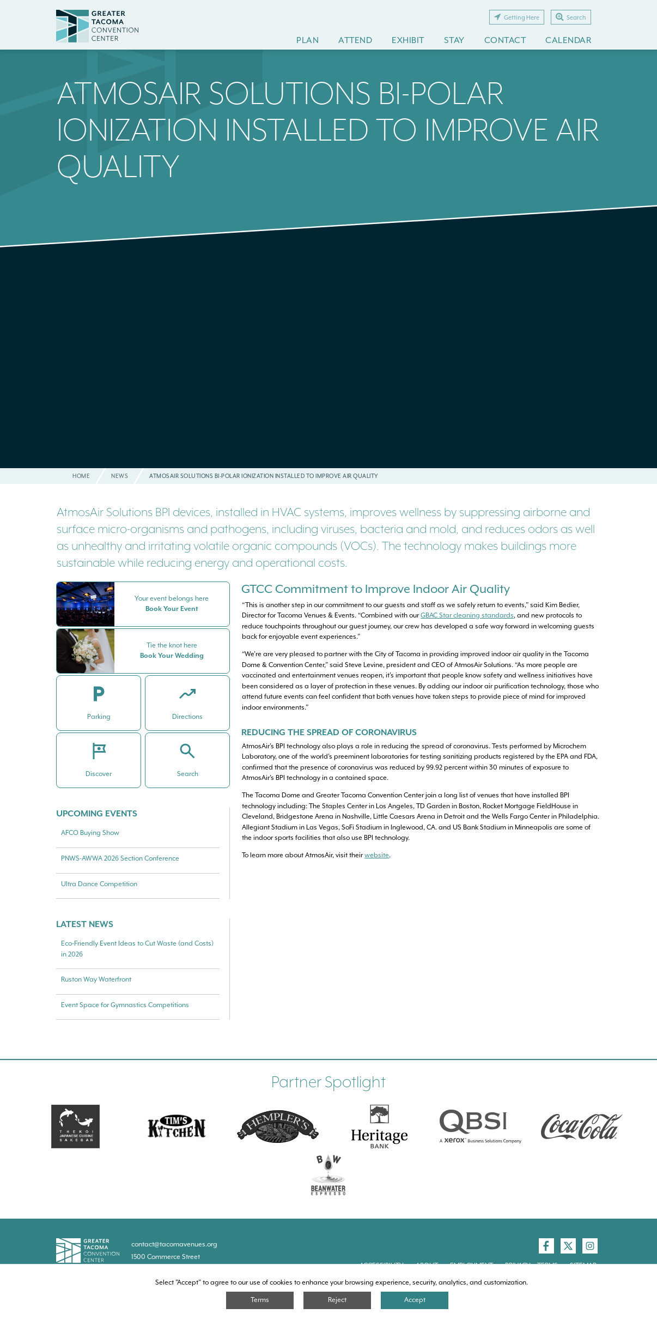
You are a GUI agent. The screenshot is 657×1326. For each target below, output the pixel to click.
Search (571, 17)
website (376, 855)
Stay (454, 40)
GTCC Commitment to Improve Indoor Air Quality (375, 589)
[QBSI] (480, 1126)
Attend (355, 40)
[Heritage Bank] (379, 1126)
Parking (99, 716)
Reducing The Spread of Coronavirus (330, 732)
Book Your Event (171, 609)
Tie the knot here (172, 645)
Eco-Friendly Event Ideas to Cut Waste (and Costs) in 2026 (137, 949)
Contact (505, 40)
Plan (307, 40)
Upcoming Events (96, 813)
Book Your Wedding (172, 655)
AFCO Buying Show (90, 833)
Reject (337, 1300)
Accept (414, 1300)
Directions (187, 716)
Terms (260, 1300)
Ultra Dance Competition (99, 884)
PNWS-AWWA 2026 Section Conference (120, 858)
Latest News (84, 924)
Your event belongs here (172, 598)
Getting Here (516, 17)
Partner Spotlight (328, 1082)
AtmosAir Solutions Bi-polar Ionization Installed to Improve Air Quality (328, 129)
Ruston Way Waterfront (96, 979)
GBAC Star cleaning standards (467, 615)
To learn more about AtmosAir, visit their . (317, 855)
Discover (99, 774)
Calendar (568, 40)
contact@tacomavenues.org (174, 1244)
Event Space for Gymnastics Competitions (125, 1005)
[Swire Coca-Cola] (582, 1126)
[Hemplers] (278, 1126)
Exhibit (408, 40)
